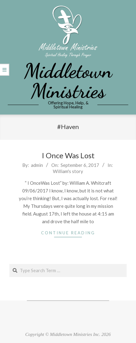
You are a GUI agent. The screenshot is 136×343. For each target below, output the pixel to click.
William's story (68, 171)
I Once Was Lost (68, 155)
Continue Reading (68, 232)
